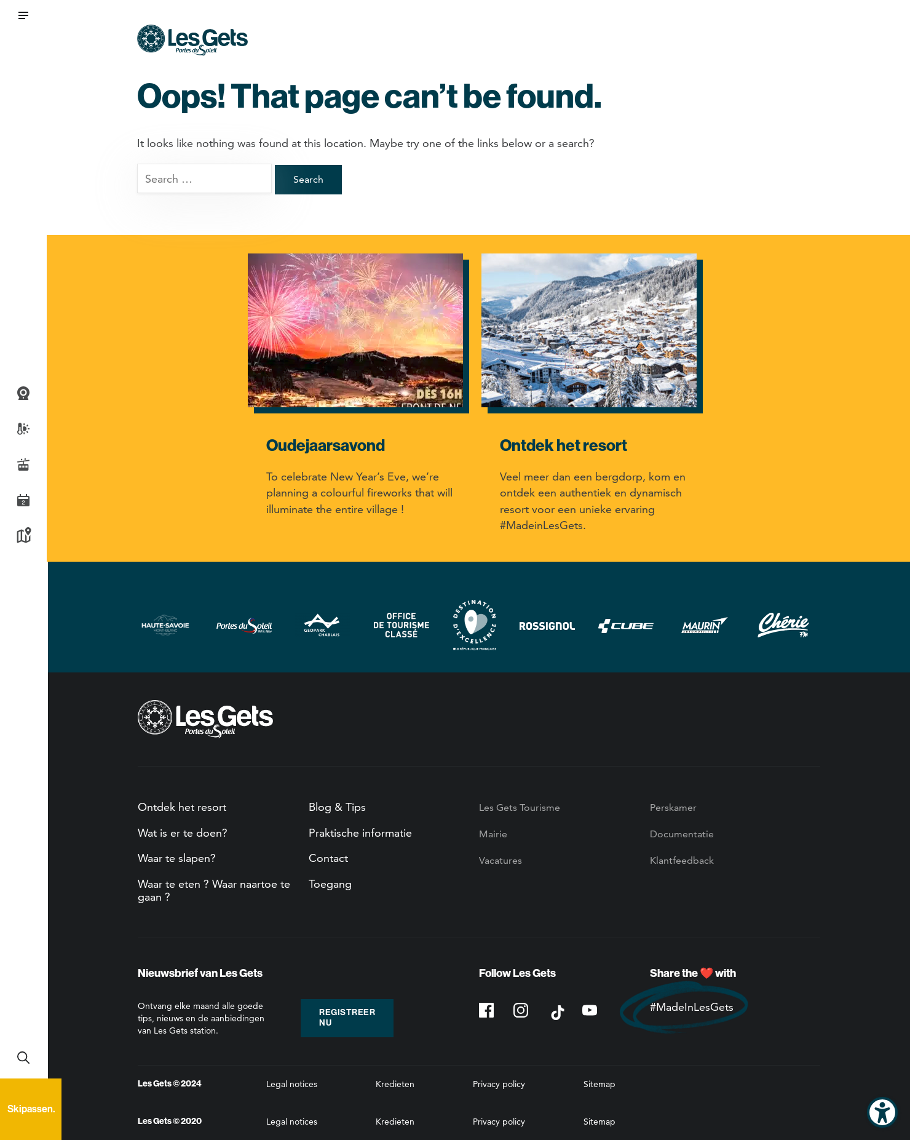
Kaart (23, 536)
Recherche (23, 1057)
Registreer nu (347, 1017)
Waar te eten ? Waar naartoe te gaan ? (214, 890)
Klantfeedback (682, 860)
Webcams (23, 393)
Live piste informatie (23, 464)
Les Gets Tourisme (519, 807)
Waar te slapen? (177, 858)
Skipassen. (31, 1109)
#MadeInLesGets (692, 1007)
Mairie (493, 834)
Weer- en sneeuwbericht (23, 429)
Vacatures (500, 860)
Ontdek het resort (182, 807)
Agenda (23, 500)
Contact (328, 858)
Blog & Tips (337, 807)
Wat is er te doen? (183, 833)
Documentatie (682, 834)
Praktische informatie (360, 833)
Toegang (330, 884)
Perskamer (673, 807)
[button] (23, 15)
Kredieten (395, 1084)
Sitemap (599, 1084)
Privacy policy (499, 1084)
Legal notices (291, 1084)
